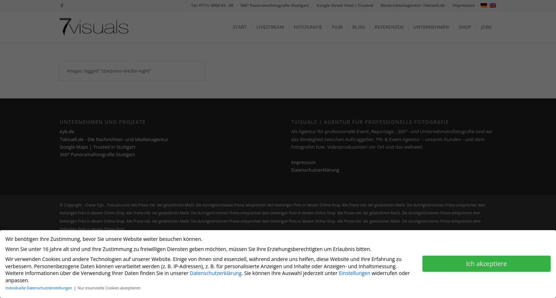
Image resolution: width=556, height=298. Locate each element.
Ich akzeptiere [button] (486, 260)
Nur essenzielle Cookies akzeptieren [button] (109, 285)
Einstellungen (354, 270)
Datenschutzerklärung (215, 270)
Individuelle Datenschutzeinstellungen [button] (39, 285)
